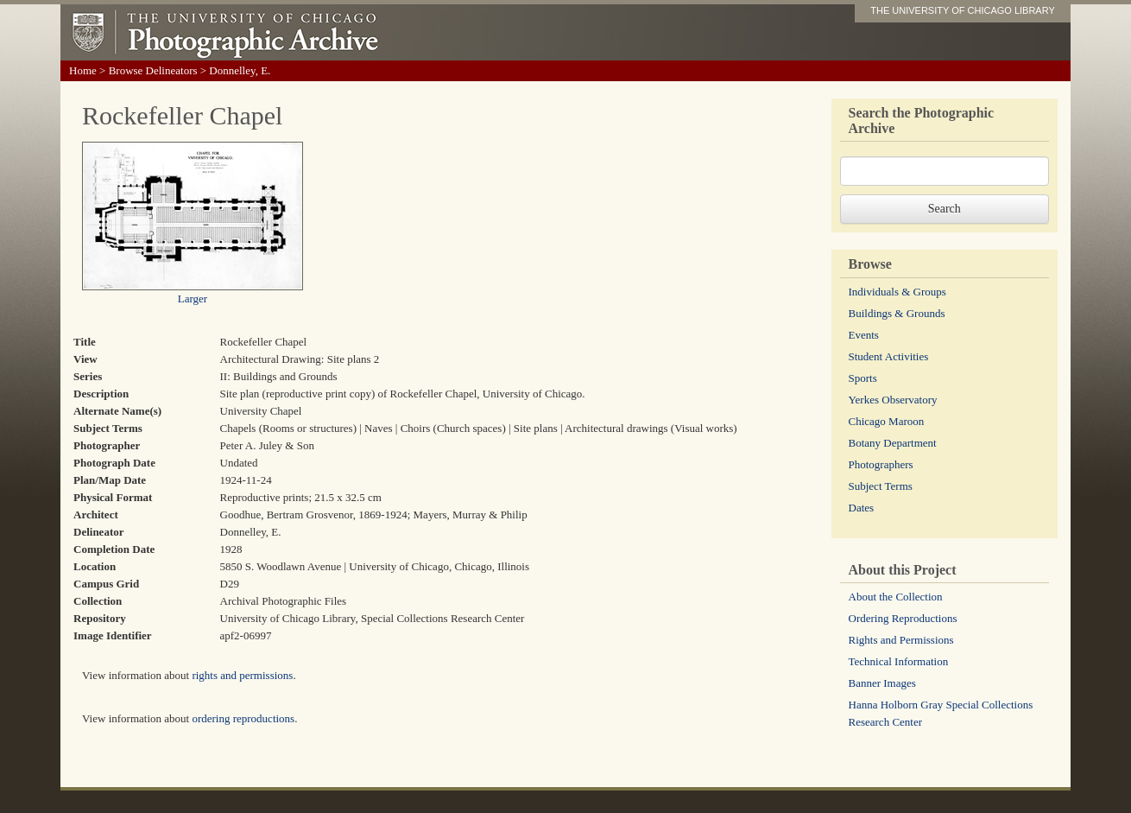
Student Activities (889, 356)
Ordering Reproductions (903, 618)
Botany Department (893, 442)
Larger (192, 298)
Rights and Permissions (901, 639)
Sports (863, 378)
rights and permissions (242, 675)
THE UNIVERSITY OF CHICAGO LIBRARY (962, 10)
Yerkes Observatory (893, 399)
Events (864, 334)
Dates (862, 507)
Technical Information (899, 661)
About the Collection (896, 596)
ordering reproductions (243, 718)
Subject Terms (881, 486)
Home (83, 70)
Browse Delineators (153, 70)
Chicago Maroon (887, 421)
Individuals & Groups (897, 291)
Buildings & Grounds (897, 313)
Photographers (881, 464)
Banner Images (882, 682)
